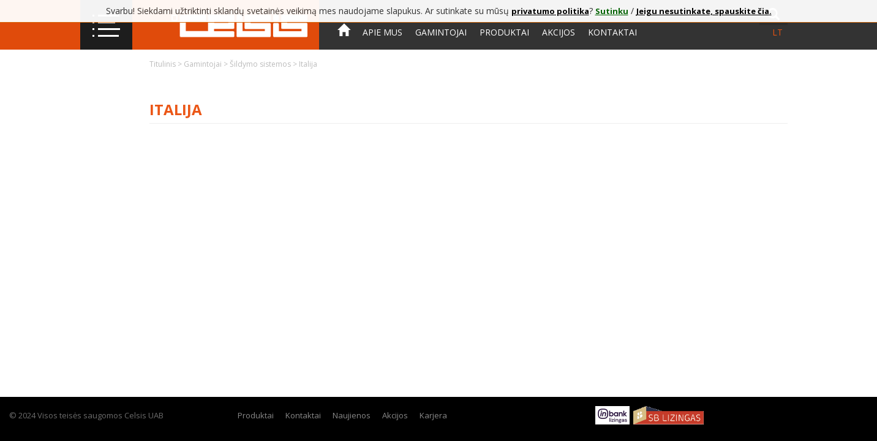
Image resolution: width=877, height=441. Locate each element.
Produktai (504, 32)
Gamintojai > (207, 64)
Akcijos (558, 32)
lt (777, 32)
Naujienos (352, 415)
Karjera (433, 415)
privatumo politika (550, 11)
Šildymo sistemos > (264, 64)
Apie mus (382, 32)
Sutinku (611, 11)
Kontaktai (612, 32)
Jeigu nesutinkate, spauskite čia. (704, 11)
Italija (308, 64)
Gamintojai (441, 32)
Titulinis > (166, 64)
